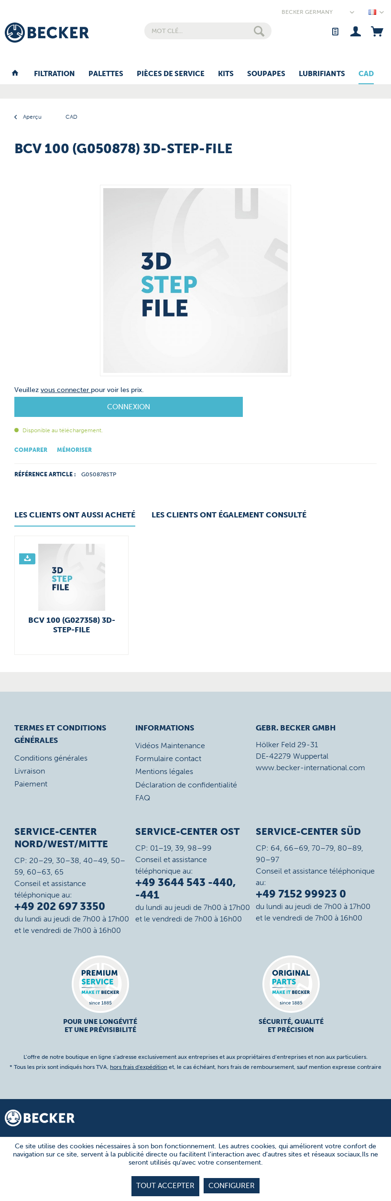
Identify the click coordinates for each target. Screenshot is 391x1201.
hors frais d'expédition (138, 1067)
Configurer (231, 1185)
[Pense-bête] (334, 30)
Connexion (128, 407)
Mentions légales (164, 771)
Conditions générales (50, 758)
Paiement (30, 783)
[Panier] (377, 30)
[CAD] (366, 74)
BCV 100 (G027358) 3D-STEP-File (71, 625)
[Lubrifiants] (322, 74)
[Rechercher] (259, 30)
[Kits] (226, 74)
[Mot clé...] (208, 30)
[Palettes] (105, 74)
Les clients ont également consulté (229, 514)
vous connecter (66, 390)
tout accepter (165, 1185)
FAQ (142, 797)
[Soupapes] (266, 74)
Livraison (29, 770)
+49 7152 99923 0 (301, 893)
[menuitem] (208, 30)
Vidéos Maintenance (170, 745)
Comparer (30, 450)
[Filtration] (54, 74)
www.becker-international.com (310, 767)
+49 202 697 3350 (59, 906)
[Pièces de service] (171, 74)
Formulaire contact (168, 758)
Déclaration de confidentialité (186, 784)
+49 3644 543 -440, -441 (185, 888)
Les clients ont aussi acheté (74, 514)
